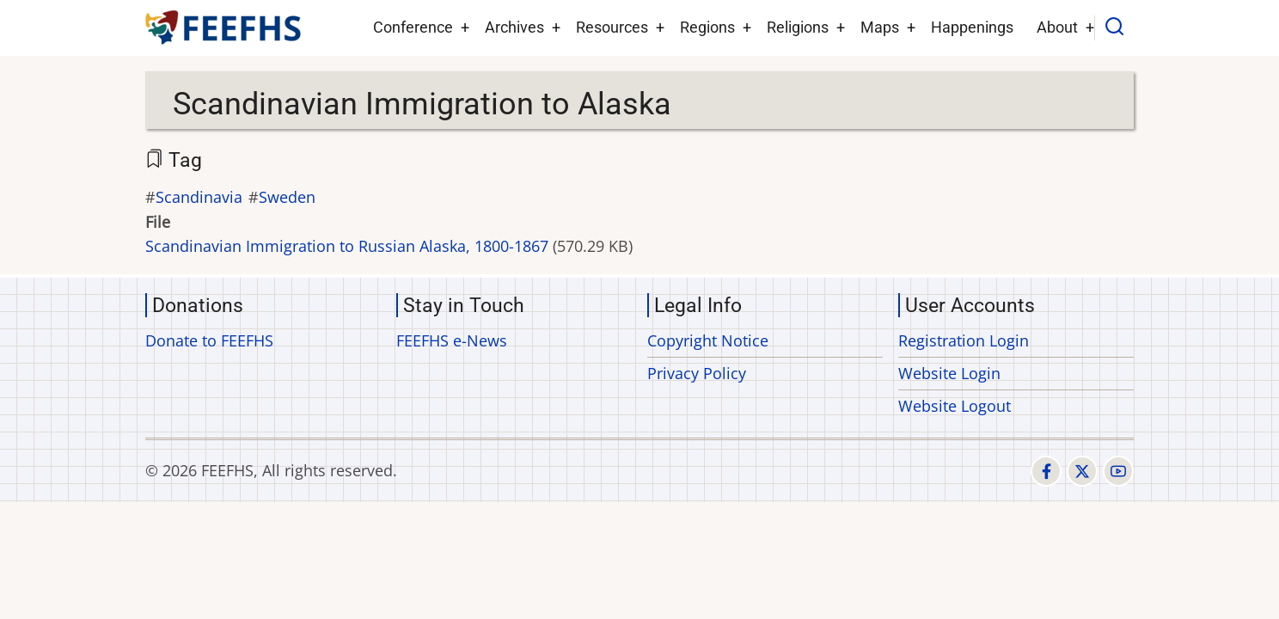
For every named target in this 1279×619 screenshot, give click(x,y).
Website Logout (954, 405)
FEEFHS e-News (451, 340)
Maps (879, 27)
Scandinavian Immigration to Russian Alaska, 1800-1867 (346, 246)
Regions (707, 27)
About (1057, 27)
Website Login (949, 373)
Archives (514, 27)
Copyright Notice (707, 340)
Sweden (287, 197)
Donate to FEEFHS (209, 340)
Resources (612, 27)
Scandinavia (199, 197)
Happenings (972, 27)
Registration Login (963, 340)
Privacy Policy (696, 373)
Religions (798, 27)
